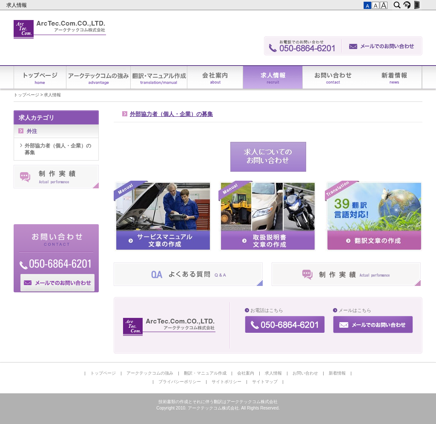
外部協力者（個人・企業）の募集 (171, 114)
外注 (32, 131)
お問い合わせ (334, 77)
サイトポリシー (226, 381)
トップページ (40, 77)
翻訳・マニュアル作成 (159, 77)
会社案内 (215, 77)
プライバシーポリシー (179, 381)
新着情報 (394, 77)
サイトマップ (265, 381)
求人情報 (17, 5)
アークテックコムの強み (98, 77)
